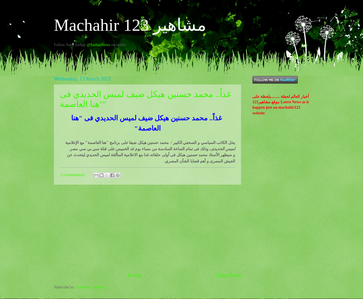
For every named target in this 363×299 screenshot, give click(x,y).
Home (135, 275)
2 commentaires (72, 175)
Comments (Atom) (90, 287)
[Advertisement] (147, 227)
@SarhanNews (98, 45)
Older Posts (228, 275)
